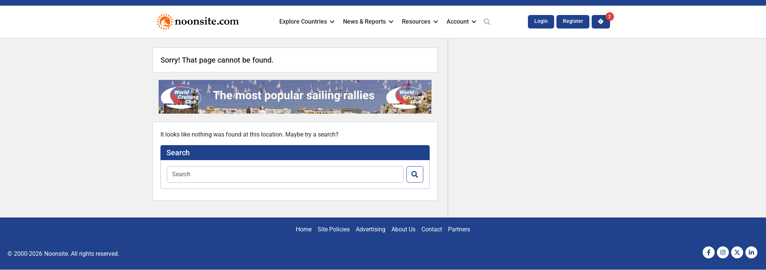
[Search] (414, 174)
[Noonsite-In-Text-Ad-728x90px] (295, 111)
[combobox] (285, 174)
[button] (307, 21)
